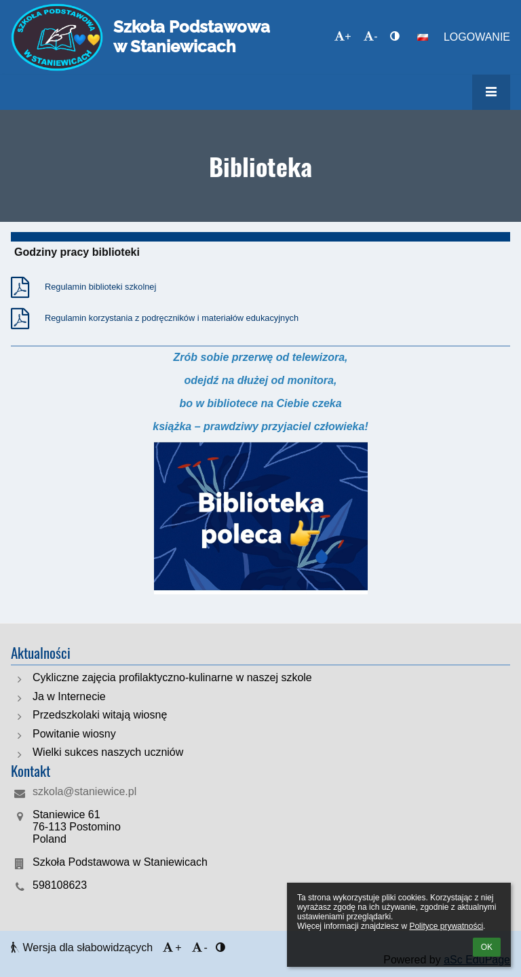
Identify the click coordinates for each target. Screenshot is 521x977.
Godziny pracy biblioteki (77, 252)
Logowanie (477, 37)
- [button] (370, 36)
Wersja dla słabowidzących (83, 947)
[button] (422, 37)
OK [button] (487, 947)
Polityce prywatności (446, 926)
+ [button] (342, 36)
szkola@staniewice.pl (84, 791)
